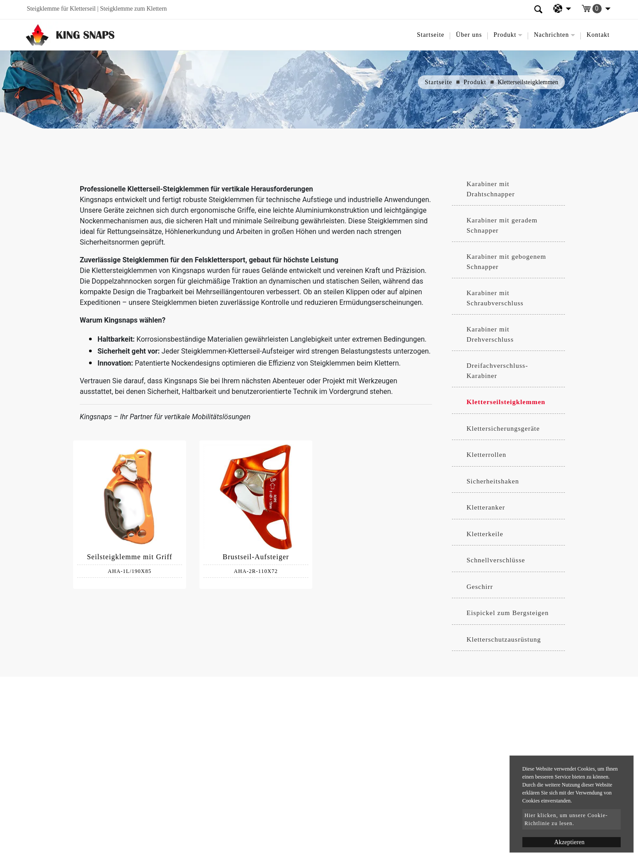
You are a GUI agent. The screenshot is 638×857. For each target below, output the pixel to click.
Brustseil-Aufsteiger (256, 557)
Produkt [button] (505, 34)
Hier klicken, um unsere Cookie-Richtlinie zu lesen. (566, 819)
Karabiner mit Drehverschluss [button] (490, 334)
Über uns (469, 34)
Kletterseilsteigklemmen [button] (506, 401)
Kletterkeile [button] (485, 534)
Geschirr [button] (480, 586)
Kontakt (598, 34)
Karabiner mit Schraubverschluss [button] (495, 298)
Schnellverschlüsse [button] (496, 560)
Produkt (474, 82)
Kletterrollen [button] (486, 454)
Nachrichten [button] (551, 34)
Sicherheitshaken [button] (493, 481)
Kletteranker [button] (486, 507)
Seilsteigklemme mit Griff (129, 557)
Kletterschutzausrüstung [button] (504, 639)
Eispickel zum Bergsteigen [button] (508, 612)
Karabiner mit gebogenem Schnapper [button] (506, 261)
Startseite (430, 34)
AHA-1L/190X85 (129, 571)
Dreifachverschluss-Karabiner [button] (497, 370)
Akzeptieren (569, 842)
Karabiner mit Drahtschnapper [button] (491, 189)
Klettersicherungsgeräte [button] (503, 428)
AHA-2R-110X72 (256, 571)
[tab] (508, 189)
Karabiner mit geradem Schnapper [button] (502, 225)
